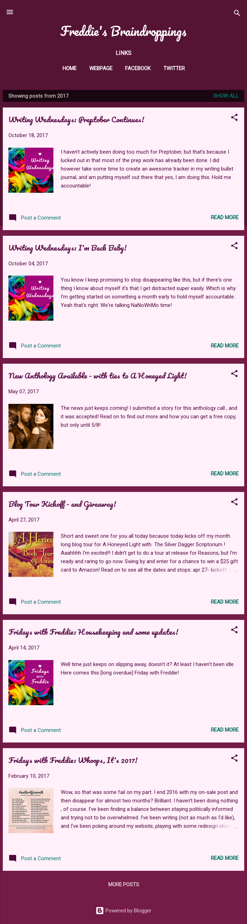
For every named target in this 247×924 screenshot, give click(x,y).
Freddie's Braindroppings (123, 31)
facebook (138, 68)
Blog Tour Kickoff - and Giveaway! (62, 504)
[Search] (237, 14)
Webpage (100, 68)
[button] (234, 118)
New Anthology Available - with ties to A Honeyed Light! (97, 375)
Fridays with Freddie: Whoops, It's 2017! (72, 760)
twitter (174, 68)
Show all (226, 96)
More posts (123, 884)
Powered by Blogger (123, 910)
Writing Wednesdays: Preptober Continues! (76, 119)
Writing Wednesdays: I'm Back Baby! (67, 247)
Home (70, 68)
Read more (225, 217)
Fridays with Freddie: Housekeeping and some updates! (93, 632)
